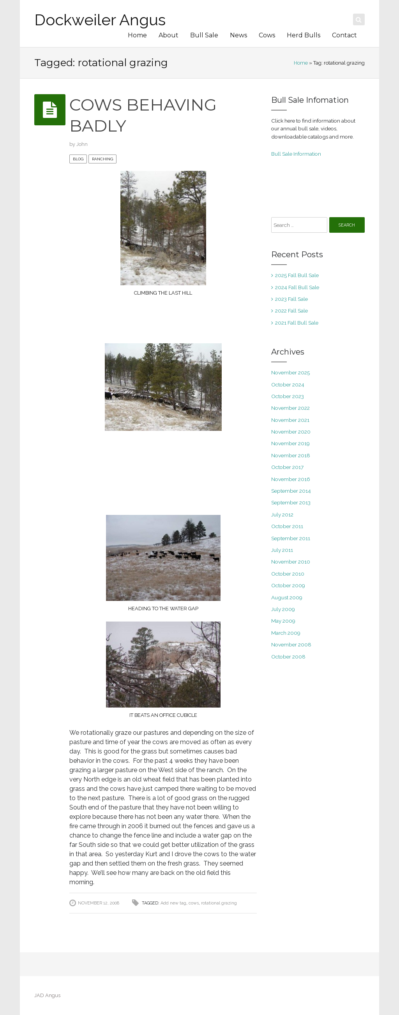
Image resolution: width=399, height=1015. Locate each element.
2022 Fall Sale (291, 310)
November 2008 (291, 644)
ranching (102, 159)
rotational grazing (219, 903)
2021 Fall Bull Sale (296, 323)
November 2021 (290, 420)
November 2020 (291, 431)
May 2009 (283, 621)
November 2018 (290, 455)
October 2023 (287, 396)
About (168, 35)
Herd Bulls (303, 35)
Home (137, 35)
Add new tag (173, 903)
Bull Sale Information (296, 154)
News (238, 35)
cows (194, 903)
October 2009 (288, 585)
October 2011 (287, 526)
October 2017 (287, 467)
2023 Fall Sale (291, 299)
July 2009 (283, 609)
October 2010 (287, 574)
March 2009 (285, 633)
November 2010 (290, 561)
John (82, 144)
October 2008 (288, 656)
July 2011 (282, 550)
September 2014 (291, 491)
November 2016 (290, 479)
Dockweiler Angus (100, 20)
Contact (344, 35)
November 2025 (290, 372)
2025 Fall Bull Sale (297, 275)
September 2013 (291, 502)
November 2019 (290, 443)
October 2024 (287, 384)
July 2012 (282, 514)
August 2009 (286, 597)
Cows (267, 35)
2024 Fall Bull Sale (297, 287)
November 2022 (290, 408)
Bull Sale (204, 35)
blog (78, 159)
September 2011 (290, 538)
